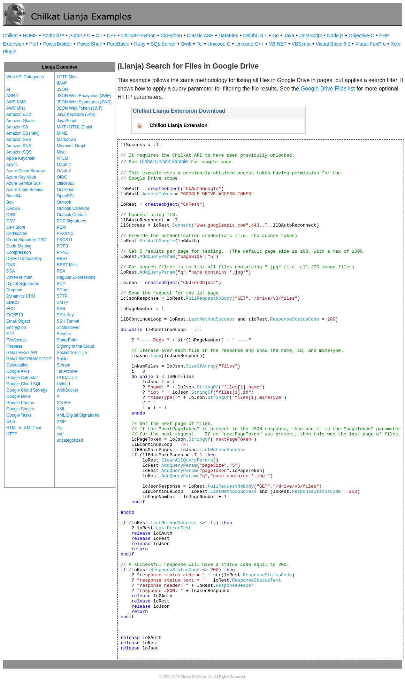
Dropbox (14, 289)
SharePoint (67, 340)
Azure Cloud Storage (25, 170)
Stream (63, 365)
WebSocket (67, 390)
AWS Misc (15, 108)
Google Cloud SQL (23, 383)
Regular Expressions (76, 277)
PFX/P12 (65, 233)
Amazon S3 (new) (22, 133)
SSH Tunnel (68, 321)
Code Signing (18, 246)
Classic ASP (200, 35)
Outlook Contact (72, 214)
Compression (18, 252)
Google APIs (18, 371)
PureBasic (118, 44)
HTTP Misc (67, 76)
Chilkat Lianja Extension (178, 125)
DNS (10, 264)
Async (12, 164)
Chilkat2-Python (138, 35)
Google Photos (20, 402)
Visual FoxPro (371, 44)
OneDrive (66, 189)
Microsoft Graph (71, 145)
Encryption (16, 327)
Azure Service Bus (23, 183)
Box (10, 202)
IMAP (62, 83)
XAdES (63, 402)
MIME (62, 133)
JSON (62, 89)
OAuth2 (64, 170)
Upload (63, 383)
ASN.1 (12, 95)
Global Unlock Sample (164, 161)
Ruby (140, 44)
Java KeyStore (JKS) (76, 114)
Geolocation (17, 365)
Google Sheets (20, 409)
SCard (63, 289)
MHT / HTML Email (74, 127)
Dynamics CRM (20, 296)
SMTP (62, 302)
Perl (33, 44)
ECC (10, 308)
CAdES (13, 208)
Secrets (64, 333)
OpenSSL (66, 196)
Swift (186, 44)
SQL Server (163, 44)
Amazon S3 (17, 127)
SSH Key (65, 315)
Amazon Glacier (21, 120)
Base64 (13, 196)
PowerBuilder (57, 44)
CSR (10, 214)
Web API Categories (25, 76)
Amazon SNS (18, 145)
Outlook (64, 202)
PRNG (63, 252)
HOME (30, 35)
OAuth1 (64, 164)
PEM (61, 227)
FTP (10, 333)
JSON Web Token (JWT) (79, 108)
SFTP (62, 296)
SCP (61, 283)
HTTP (11, 434)
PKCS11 (65, 239)
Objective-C (361, 35)
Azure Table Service (25, 189)
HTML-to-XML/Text (23, 427)
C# (98, 35)
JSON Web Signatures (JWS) (84, 102)
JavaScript (310, 35)
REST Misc (67, 264)
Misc (61, 152)
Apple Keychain (20, 158)
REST (62, 258)
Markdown (66, 139)
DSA (10, 271)
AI (8, 89)
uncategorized (70, 440)
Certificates (16, 233)
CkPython (171, 35)
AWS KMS (16, 102)
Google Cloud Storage (27, 390)
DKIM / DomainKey (24, 258)
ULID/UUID (67, 377)
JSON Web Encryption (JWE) (84, 95)
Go (275, 35)
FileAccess (16, 340)
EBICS (12, 302)
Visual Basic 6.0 (333, 44)
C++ (111, 35)
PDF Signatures (71, 221)
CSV (10, 221)
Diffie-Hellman (19, 277)
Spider (63, 358)
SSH (61, 308)
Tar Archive (67, 371)
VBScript (301, 44)
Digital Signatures (22, 283)
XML (61, 409)
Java (289, 35)
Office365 (66, 183)
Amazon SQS (19, 152)
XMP (61, 421)
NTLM (62, 158)
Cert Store (15, 227)
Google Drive (18, 396)
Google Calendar (22, 377)
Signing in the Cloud (75, 346)
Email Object (18, 321)
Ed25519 (14, 315)
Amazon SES (18, 139)
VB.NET (278, 44)
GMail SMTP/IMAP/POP (28, 358)
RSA (61, 271)
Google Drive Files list (328, 89)
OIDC (62, 177)
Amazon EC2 (18, 114)
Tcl (199, 44)
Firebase (14, 346)
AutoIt (75, 35)
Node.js (335, 35)
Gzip (10, 421)
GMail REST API (21, 352)
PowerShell (89, 44)
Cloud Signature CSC (26, 239)
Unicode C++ (249, 44)
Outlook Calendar (73, 208)
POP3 (62, 246)
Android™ (53, 35)
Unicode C (219, 44)
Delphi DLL (255, 35)
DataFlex (228, 35)
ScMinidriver (68, 327)
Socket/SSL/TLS (72, 352)
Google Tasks (19, 415)
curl (60, 434)
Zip (60, 427)
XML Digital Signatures (78, 415)
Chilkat (10, 35)
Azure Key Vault (21, 177)
